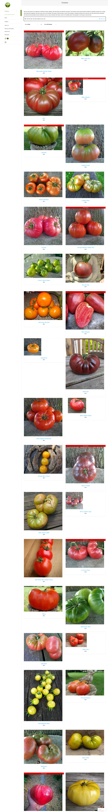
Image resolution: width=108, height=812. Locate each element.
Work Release (86, 332)
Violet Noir (86, 391)
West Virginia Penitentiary (43, 438)
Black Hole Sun (85, 58)
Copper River (85, 200)
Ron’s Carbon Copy (85, 511)
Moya (44, 614)
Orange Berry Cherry (44, 476)
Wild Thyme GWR (44, 532)
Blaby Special (86, 97)
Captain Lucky (85, 165)
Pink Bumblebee (85, 698)
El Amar (44, 247)
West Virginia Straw (85, 415)
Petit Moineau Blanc (44, 723)
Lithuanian (44, 663)
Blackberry (44, 766)
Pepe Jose (86, 649)
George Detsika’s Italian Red (85, 247)
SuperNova (44, 358)
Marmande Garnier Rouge (43, 71)
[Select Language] (102, 809)
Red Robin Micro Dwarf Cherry (44, 579)
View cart (103, 18)
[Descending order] (41, 24)
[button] (11, 42)
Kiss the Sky (85, 285)
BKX (44, 118)
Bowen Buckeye (44, 199)
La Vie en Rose (85, 570)
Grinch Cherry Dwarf (44, 280)
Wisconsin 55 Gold (43, 322)
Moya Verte (85, 758)
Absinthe (43, 152)
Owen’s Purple (85, 485)
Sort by (27, 24)
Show (48, 24)
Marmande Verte (85, 627)
